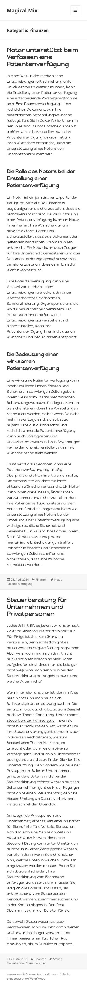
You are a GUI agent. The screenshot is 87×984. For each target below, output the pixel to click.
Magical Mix (22, 10)
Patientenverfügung (34, 219)
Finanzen (41, 580)
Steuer (57, 959)
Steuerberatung (36, 963)
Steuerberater (16, 963)
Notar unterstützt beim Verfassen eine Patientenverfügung (42, 57)
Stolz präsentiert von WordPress (38, 977)
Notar (57, 580)
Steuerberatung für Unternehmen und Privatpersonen (37, 607)
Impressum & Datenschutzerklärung (32, 974)
